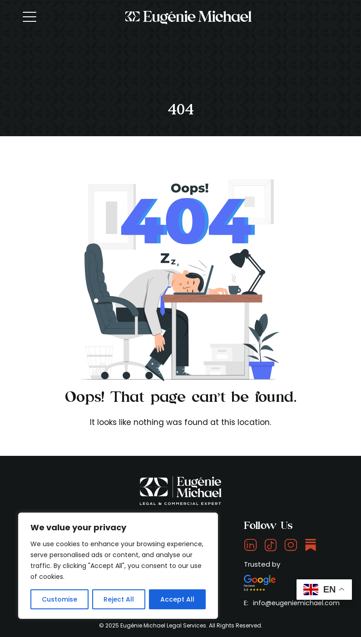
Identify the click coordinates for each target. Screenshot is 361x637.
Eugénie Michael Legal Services (163, 625)
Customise (59, 599)
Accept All (177, 599)
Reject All (119, 599)
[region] (118, 566)
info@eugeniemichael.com (296, 602)
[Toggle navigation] (30, 16)
